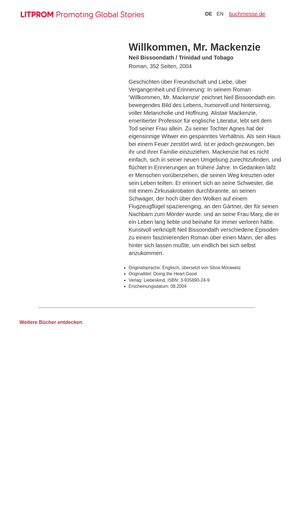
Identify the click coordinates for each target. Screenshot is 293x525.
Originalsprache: (145, 267)
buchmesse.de (247, 14)
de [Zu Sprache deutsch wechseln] (208, 13)
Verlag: (135, 280)
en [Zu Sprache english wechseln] (219, 13)
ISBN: (173, 280)
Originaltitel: (140, 273)
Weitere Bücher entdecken (50, 322)
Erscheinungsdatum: (149, 286)
